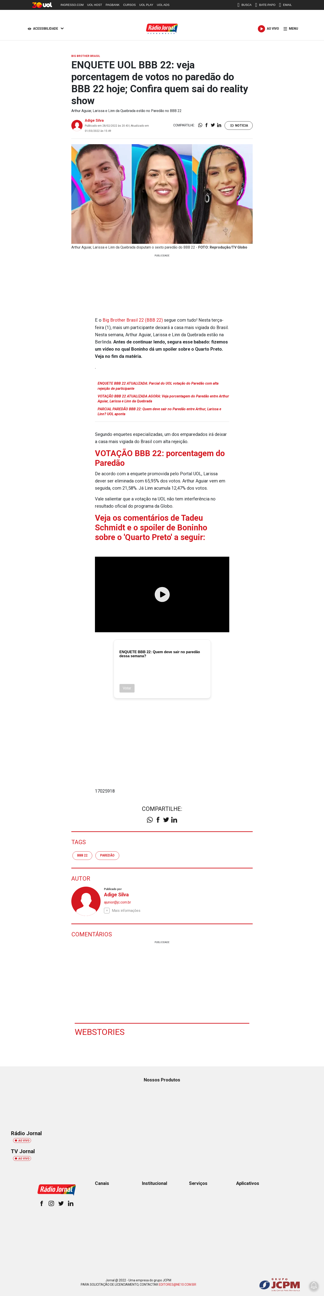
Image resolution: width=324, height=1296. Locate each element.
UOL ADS (163, 5)
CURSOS (129, 5)
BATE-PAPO (265, 5)
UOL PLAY (146, 5)
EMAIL (285, 5)
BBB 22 (82, 855)
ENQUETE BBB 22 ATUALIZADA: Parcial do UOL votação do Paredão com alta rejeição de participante (158, 385)
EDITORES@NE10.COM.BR (177, 1284)
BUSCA (244, 5)
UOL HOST (94, 5)
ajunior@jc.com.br (117, 902)
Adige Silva (94, 120)
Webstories (100, 1031)
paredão (107, 855)
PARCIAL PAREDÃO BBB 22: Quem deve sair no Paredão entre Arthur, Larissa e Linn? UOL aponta (159, 411)
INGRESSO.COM (72, 5)
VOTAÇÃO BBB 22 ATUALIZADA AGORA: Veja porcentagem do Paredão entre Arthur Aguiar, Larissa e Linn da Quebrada (163, 398)
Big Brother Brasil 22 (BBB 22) (133, 320)
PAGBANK (113, 5)
